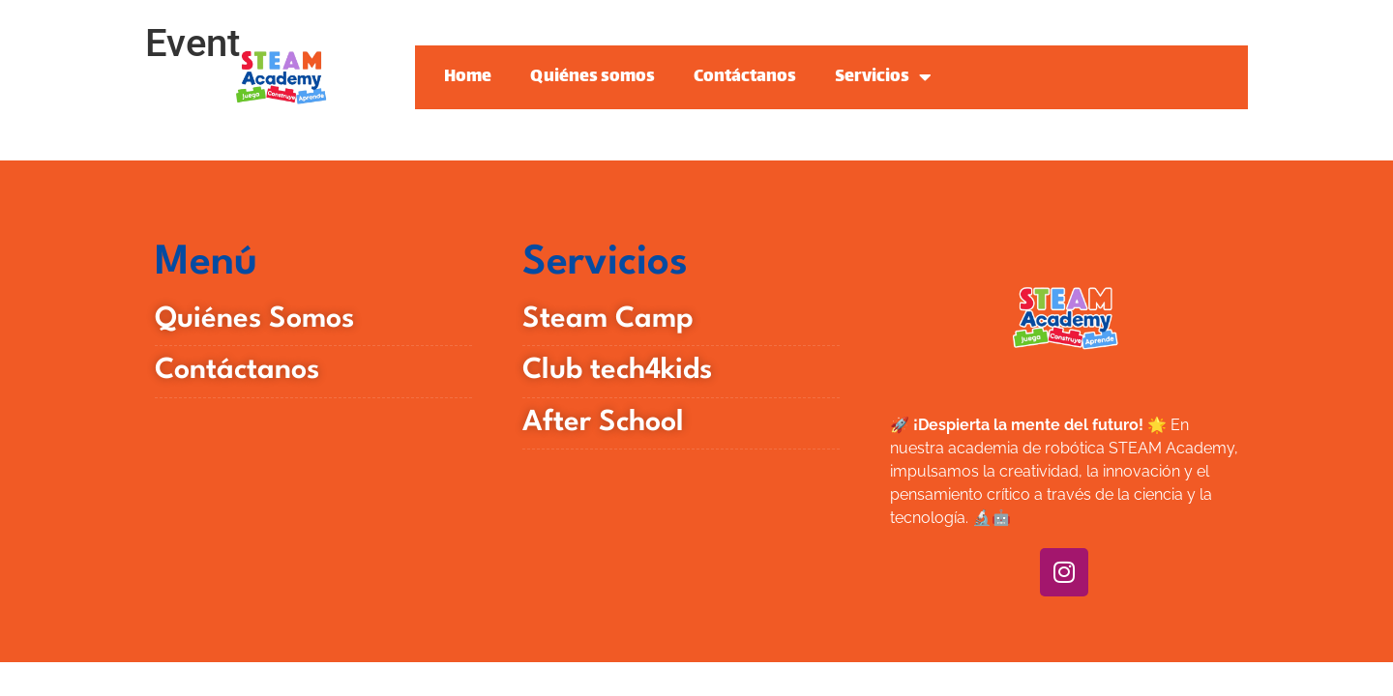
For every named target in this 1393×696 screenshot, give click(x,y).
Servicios (883, 77)
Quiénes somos (592, 77)
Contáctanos (745, 77)
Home (467, 77)
